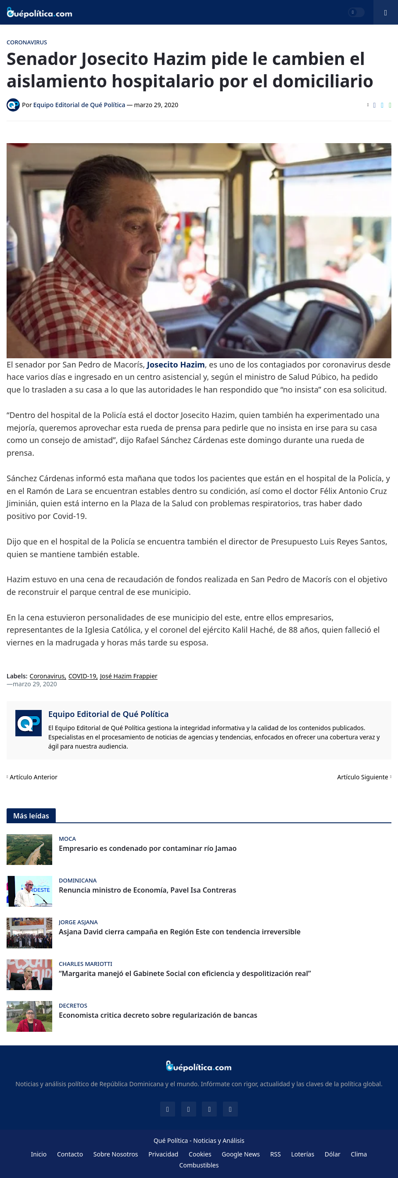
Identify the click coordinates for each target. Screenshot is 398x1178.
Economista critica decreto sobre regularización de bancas (158, 1015)
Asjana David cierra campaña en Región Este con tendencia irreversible (180, 932)
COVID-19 (82, 676)
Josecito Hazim (176, 364)
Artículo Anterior (33, 777)
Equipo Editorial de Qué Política (108, 714)
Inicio (39, 1154)
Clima (359, 1154)
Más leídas (31, 816)
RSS (275, 1154)
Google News (241, 1154)
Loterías (302, 1154)
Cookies (200, 1154)
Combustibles (199, 1165)
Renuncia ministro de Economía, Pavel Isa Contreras (147, 890)
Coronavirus (47, 676)
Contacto (70, 1154)
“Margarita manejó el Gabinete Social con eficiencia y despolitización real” (185, 973)
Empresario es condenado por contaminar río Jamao (148, 848)
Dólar (333, 1154)
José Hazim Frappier (129, 676)
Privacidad (163, 1154)
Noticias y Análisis (218, 1140)
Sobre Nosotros (115, 1154)
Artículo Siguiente (362, 777)
